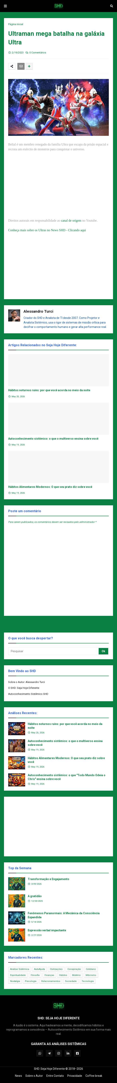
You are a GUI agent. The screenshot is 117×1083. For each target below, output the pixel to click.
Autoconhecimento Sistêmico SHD (28, 693)
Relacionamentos (50, 981)
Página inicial (15, 24)
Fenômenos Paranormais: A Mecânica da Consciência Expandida (64, 915)
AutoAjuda (39, 969)
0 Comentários (37, 52)
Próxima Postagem (100, 623)
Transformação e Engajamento (48, 879)
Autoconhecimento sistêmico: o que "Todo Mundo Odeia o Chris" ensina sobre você (66, 777)
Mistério (76, 975)
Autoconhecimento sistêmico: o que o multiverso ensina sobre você (53, 438)
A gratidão (35, 896)
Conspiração (74, 969)
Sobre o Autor (34, 1075)
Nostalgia (15, 981)
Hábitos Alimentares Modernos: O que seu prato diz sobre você (50, 486)
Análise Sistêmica (19, 969)
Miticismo (91, 975)
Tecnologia (88, 981)
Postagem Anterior (17, 623)
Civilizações (56, 969)
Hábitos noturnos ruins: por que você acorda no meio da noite (49, 390)
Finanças (49, 975)
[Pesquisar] (54, 651)
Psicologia (30, 981)
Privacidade (74, 1075)
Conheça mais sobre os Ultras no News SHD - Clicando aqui (47, 230)
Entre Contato (55, 1075)
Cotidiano (91, 969)
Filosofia (35, 975)
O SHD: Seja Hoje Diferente (23, 687)
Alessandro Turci (38, 311)
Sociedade (71, 981)
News (18, 1075)
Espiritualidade (18, 975)
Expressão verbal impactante (47, 930)
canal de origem (71, 220)
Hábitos (63, 975)
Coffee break (93, 1075)
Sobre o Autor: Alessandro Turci (26, 682)
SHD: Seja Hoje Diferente (49, 1068)
